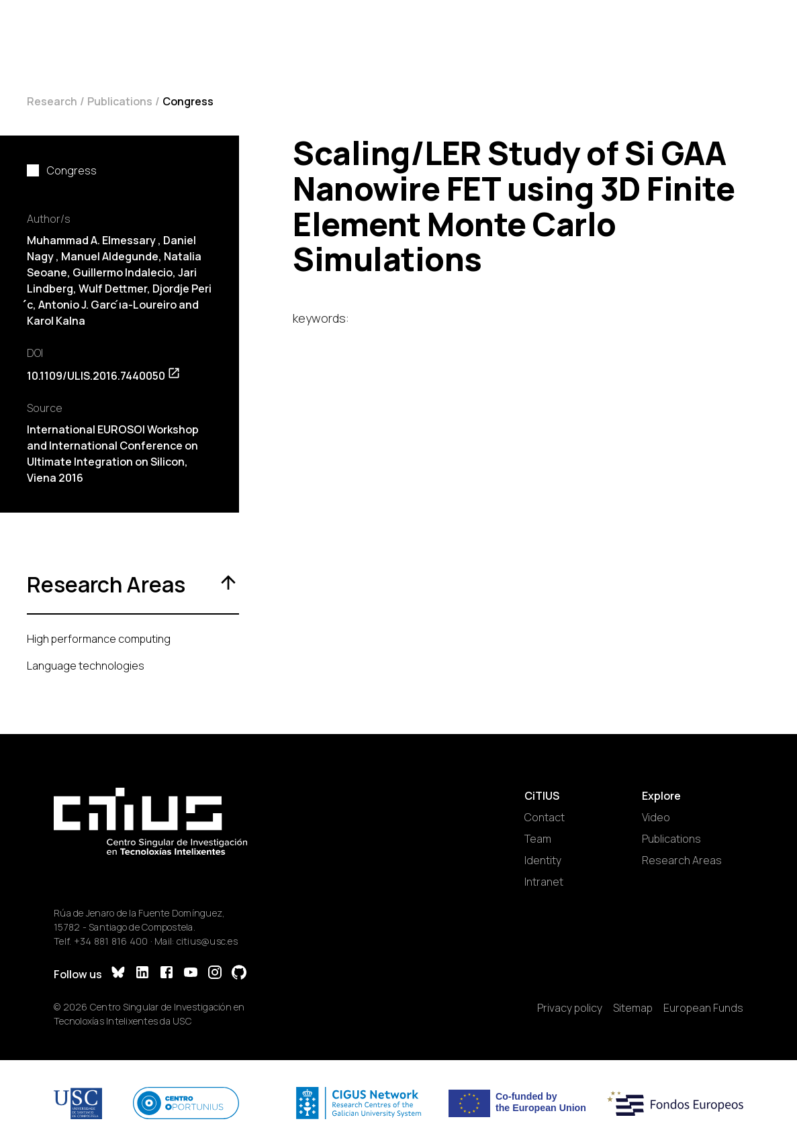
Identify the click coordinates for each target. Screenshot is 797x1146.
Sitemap (633, 1007)
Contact (544, 817)
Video (656, 817)
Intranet (543, 881)
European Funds (703, 1007)
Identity (542, 860)
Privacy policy (569, 1007)
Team (537, 838)
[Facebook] (166, 974)
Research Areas (682, 860)
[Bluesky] (118, 974)
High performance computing (99, 638)
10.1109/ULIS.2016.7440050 (104, 375)
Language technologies (85, 665)
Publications (119, 101)
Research (52, 101)
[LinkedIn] (142, 974)
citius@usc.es (207, 941)
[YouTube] (191, 974)
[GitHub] (239, 974)
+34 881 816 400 (111, 941)
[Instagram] (215, 974)
